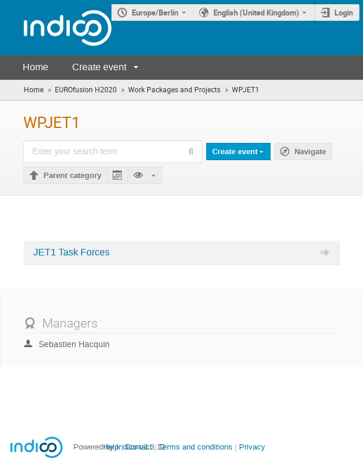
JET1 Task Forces (71, 252)
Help (111, 447)
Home (35, 67)
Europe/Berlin (155, 12)
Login (343, 12)
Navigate (310, 151)
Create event (99, 67)
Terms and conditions (195, 447)
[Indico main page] (55, 27)
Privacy (252, 447)
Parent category (72, 175)
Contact (138, 447)
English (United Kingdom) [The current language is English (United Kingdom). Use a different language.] (256, 12)
